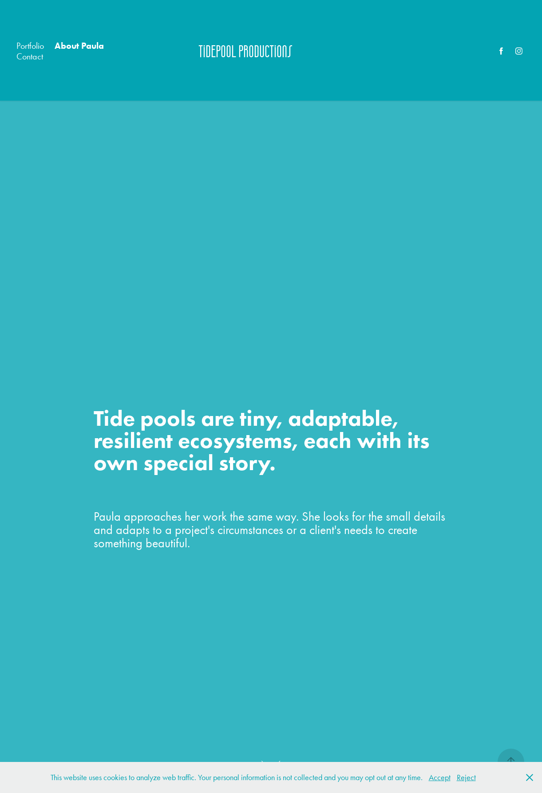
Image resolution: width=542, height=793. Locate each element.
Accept (440, 777)
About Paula (79, 45)
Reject (466, 777)
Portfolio (30, 45)
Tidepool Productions (245, 51)
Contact (29, 56)
